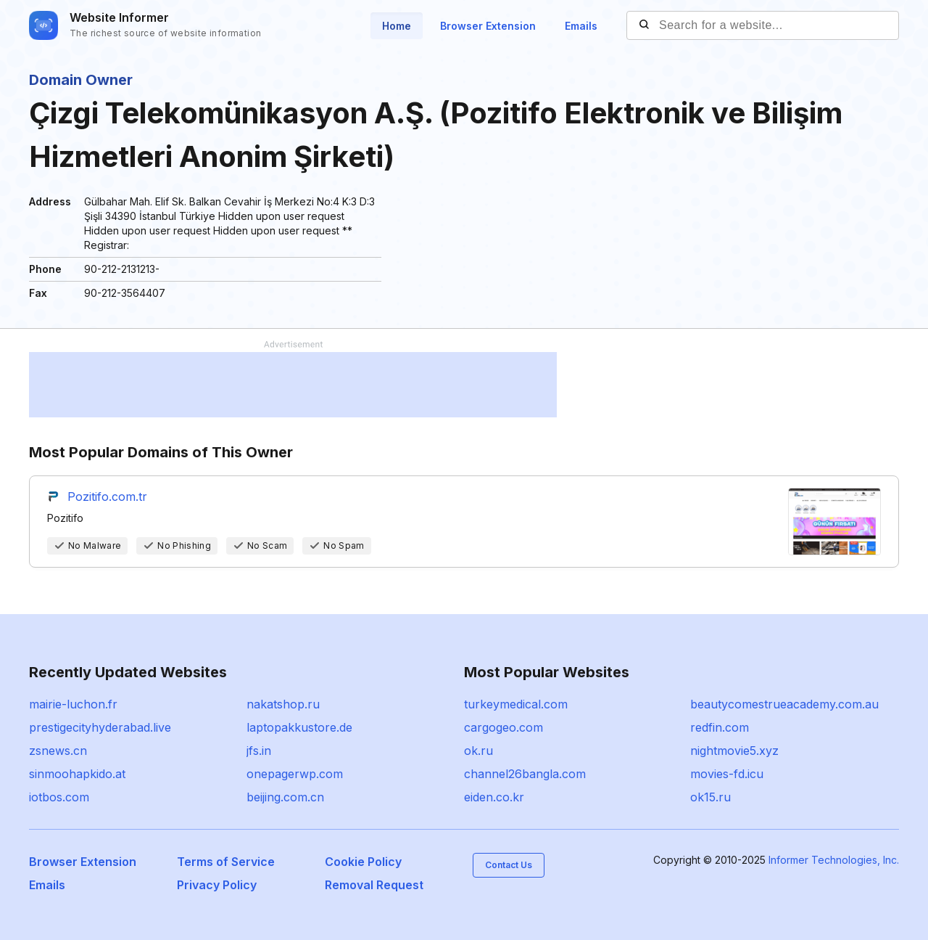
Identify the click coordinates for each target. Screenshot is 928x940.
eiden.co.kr (494, 797)
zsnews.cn (58, 750)
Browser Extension (488, 26)
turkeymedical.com (516, 704)
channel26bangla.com (525, 774)
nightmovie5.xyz (734, 750)
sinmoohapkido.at (77, 774)
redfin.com (719, 727)
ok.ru (478, 750)
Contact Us (508, 864)
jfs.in (258, 750)
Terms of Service (226, 861)
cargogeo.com (503, 727)
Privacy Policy (217, 885)
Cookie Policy (363, 861)
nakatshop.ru (283, 704)
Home (396, 26)
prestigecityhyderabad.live (100, 727)
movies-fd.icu (726, 774)
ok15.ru (710, 797)
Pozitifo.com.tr (107, 496)
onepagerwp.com (294, 774)
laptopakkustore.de (299, 727)
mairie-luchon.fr (73, 704)
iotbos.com (59, 797)
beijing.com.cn (285, 797)
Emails (581, 26)
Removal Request (374, 885)
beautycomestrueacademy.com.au (784, 704)
